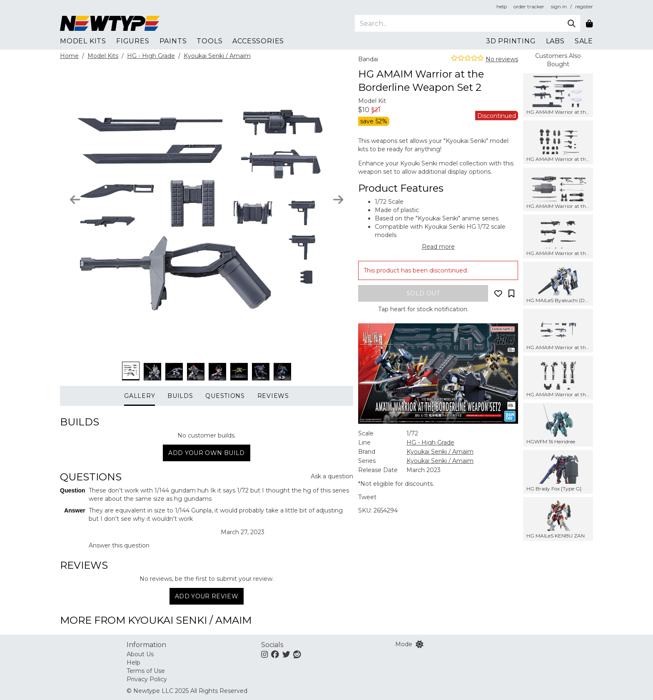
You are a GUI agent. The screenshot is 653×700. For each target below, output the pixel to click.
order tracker (528, 6)
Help (133, 662)
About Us (140, 654)
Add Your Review (206, 596)
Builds (180, 396)
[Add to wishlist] (498, 293)
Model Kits (102, 56)
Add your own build (206, 453)
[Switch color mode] (420, 644)
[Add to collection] (511, 293)
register (584, 6)
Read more (438, 246)
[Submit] (572, 23)
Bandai (368, 59)
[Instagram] (264, 654)
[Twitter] (286, 654)
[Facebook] (275, 654)
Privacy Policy (147, 679)
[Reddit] (297, 654)
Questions (224, 396)
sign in (559, 6)
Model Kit (372, 101)
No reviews (502, 59)
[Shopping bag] (589, 23)
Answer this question (119, 545)
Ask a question (332, 476)
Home (69, 56)
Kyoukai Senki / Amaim (217, 56)
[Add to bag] (423, 293)
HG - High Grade (151, 56)
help (501, 6)
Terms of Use (146, 671)
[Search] (459, 23)
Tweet (367, 497)
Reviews (273, 396)
